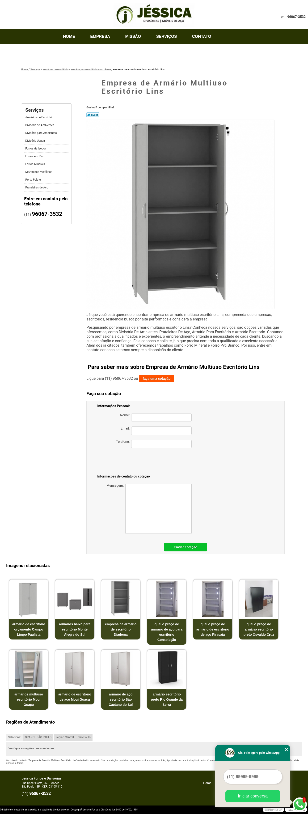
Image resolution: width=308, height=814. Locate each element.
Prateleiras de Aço (37, 187)
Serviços (166, 36)
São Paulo (84, 737)
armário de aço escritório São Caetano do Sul (121, 699)
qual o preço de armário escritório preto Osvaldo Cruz (259, 629)
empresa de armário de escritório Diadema (120, 629)
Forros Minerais (35, 164)
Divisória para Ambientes (41, 133)
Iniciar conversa (253, 796)
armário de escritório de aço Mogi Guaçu (74, 696)
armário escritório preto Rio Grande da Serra (167, 699)
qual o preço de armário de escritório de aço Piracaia (212, 629)
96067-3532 (296, 17)
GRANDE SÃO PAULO (38, 737)
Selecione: (14, 737)
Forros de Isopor (35, 148)
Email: (156, 430)
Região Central (64, 737)
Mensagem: (149, 508)
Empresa (100, 36)
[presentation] (158, 462)
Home (69, 36)
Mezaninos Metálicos (39, 172)
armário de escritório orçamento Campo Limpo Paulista (28, 629)
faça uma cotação (157, 378)
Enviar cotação (185, 547)
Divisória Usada (35, 140)
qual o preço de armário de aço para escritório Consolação (166, 632)
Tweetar (92, 114)
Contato (201, 36)
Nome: (156, 417)
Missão (133, 36)
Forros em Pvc (34, 156)
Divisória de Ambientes (40, 125)
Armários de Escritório (39, 117)
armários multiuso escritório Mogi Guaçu (28, 699)
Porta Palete (33, 179)
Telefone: (154, 444)
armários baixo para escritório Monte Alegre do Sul (74, 629)
